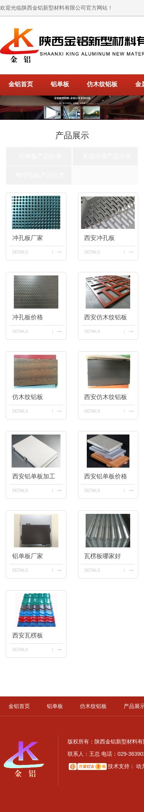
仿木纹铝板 (102, 84)
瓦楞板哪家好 (102, 556)
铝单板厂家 (27, 556)
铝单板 (60, 84)
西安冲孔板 (99, 238)
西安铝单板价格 (105, 476)
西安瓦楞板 (27, 635)
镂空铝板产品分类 (40, 175)
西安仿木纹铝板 (105, 317)
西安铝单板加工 (33, 476)
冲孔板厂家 (27, 238)
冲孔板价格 (27, 317)
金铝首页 (20, 84)
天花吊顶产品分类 (106, 156)
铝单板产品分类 (40, 156)
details (20, 252)
